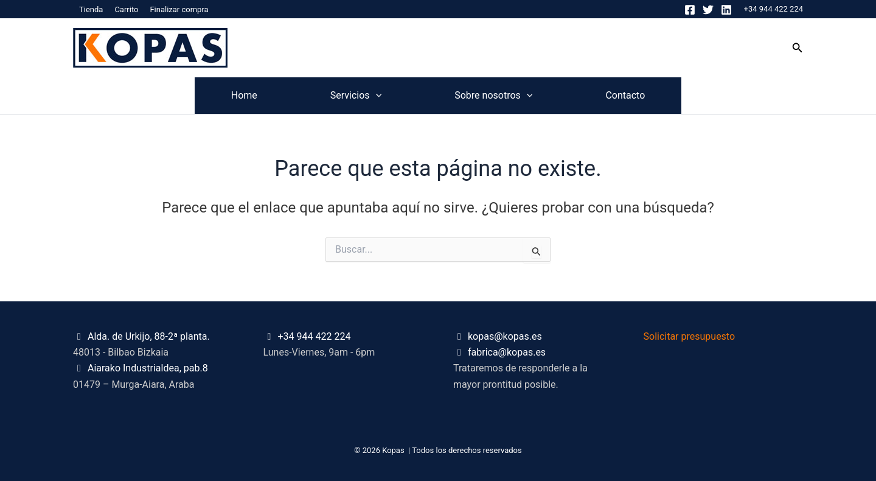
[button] (797, 47)
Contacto (625, 95)
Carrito (126, 9)
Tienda (91, 9)
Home (244, 95)
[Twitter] (708, 9)
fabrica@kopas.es (507, 352)
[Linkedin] (726, 9)
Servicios (355, 95)
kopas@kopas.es (505, 336)
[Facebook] (689, 9)
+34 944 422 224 (773, 8)
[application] (376, 95)
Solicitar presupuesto (689, 336)
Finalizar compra (179, 9)
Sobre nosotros (493, 95)
